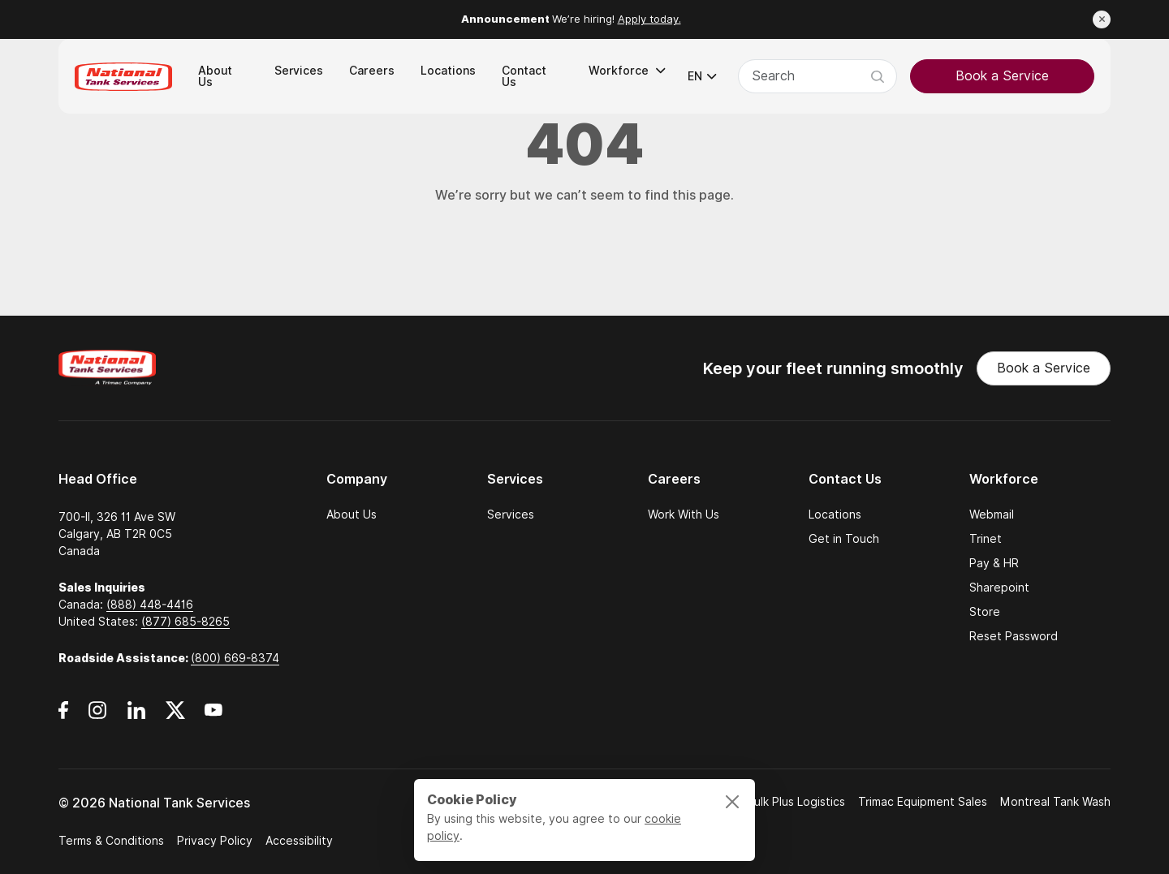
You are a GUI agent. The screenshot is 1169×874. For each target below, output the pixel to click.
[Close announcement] (1102, 19)
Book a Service (1002, 76)
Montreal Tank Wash (1055, 802)
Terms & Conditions (111, 841)
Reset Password (1013, 636)
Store (984, 612)
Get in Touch (844, 539)
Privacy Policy (214, 841)
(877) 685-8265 (185, 622)
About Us (351, 514)
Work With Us (683, 514)
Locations (835, 514)
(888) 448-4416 (149, 604)
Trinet (985, 539)
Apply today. (649, 19)
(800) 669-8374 (235, 658)
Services (510, 514)
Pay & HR (994, 563)
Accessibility (299, 841)
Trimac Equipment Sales (922, 802)
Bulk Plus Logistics (796, 802)
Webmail (991, 514)
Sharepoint (999, 587)
